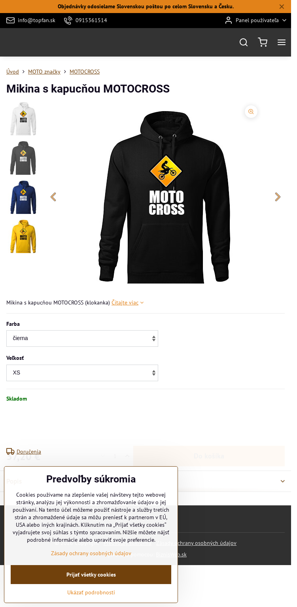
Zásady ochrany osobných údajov (196, 542)
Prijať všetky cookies (91, 594)
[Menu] (281, 42)
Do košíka (209, 424)
